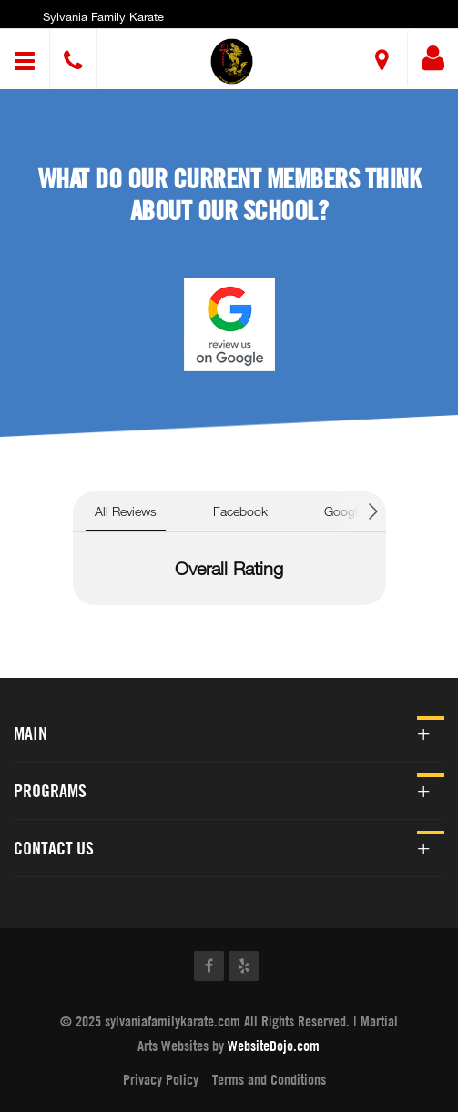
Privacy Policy (160, 1079)
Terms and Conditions (269, 1079)
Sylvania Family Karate (103, 16)
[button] (231, 61)
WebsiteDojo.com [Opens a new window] (274, 1045)
